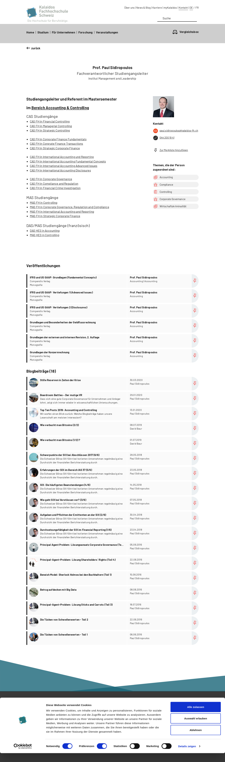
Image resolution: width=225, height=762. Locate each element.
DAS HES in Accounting (45, 230)
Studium (43, 32)
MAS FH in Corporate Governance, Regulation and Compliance (69, 207)
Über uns (129, 7)
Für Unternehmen (63, 32)
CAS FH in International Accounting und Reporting (62, 156)
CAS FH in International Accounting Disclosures (60, 170)
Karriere (157, 7)
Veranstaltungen (107, 32)
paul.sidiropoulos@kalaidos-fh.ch (175, 131)
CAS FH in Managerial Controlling (51, 126)
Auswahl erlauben (195, 727)
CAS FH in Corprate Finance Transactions (56, 143)
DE (191, 7)
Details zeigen (187, 755)
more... (113, 383)
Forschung (85, 32)
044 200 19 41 (163, 138)
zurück (35, 48)
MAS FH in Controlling (43, 202)
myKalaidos (170, 7)
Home (30, 32)
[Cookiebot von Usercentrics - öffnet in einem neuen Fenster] (22, 755)
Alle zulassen (195, 715)
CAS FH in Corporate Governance (51, 179)
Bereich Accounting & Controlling (60, 107)
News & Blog (143, 7)
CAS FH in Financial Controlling (50, 121)
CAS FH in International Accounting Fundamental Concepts (68, 161)
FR (197, 7)
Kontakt (183, 7)
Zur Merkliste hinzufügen (170, 150)
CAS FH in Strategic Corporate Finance (55, 148)
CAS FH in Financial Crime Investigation (55, 188)
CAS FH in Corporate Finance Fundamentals (58, 139)
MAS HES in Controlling (44, 235)
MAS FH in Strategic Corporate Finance (55, 216)
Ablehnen (195, 738)
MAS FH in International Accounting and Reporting (62, 211)
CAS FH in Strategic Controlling (50, 130)
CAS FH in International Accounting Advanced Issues (63, 165)
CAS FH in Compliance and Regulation (54, 183)
